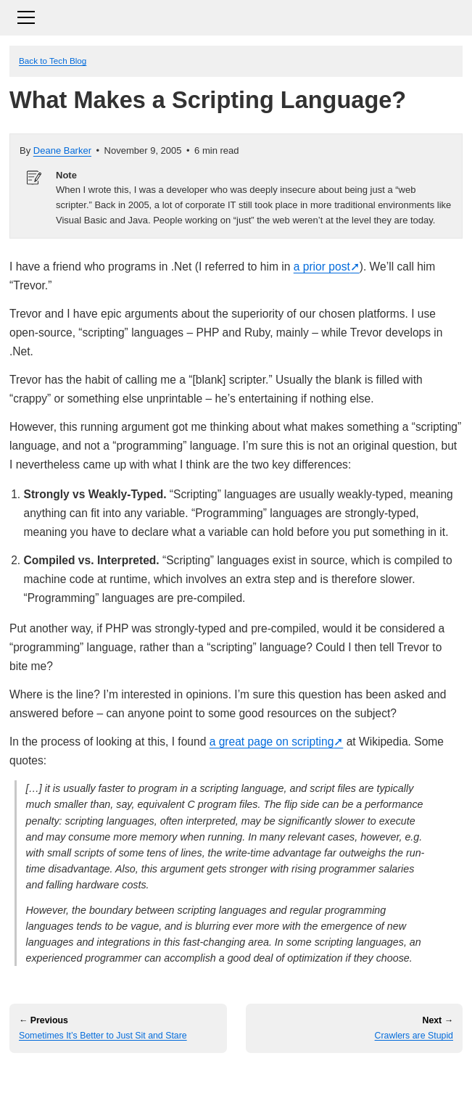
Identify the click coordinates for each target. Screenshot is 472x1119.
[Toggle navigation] (236, 15)
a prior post (322, 266)
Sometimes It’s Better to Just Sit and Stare (103, 1036)
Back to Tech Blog (52, 60)
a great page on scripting (272, 741)
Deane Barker (62, 150)
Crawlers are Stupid (414, 1036)
